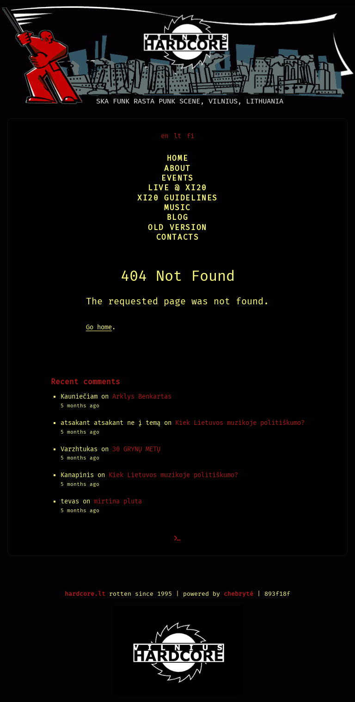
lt (177, 136)
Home (177, 158)
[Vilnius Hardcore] (177, 52)
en (164, 136)
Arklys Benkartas (141, 396)
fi (190, 136)
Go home (99, 327)
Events (177, 178)
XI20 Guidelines (177, 198)
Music (177, 207)
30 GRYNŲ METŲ (136, 449)
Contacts (177, 237)
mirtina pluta (118, 501)
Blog (177, 217)
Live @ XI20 (177, 187)
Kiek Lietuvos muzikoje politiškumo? (240, 423)
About (177, 168)
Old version (177, 227)
